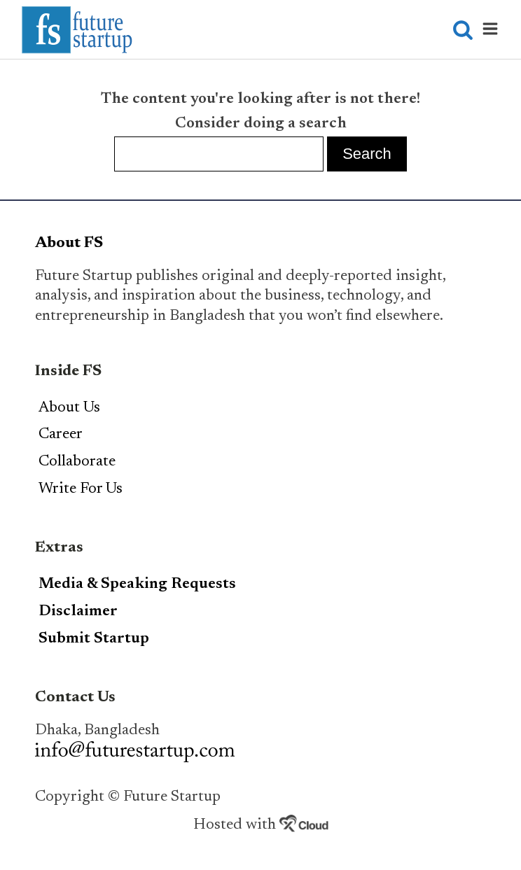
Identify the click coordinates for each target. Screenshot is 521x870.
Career (61, 434)
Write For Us (81, 489)
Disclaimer (78, 611)
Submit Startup (94, 639)
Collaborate (77, 462)
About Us (69, 408)
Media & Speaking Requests (137, 584)
